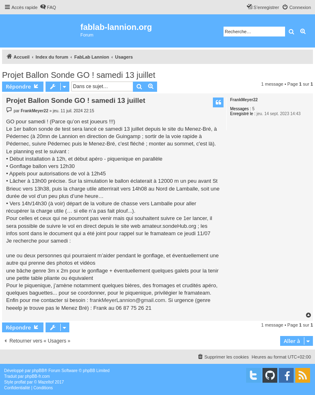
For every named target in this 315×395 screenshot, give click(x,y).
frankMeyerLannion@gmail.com (127, 300)
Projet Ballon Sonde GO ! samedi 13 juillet (78, 74)
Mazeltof (46, 382)
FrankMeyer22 (244, 100)
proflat (20, 382)
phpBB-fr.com (37, 376)
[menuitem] (48, 7)
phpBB (38, 370)
